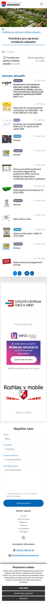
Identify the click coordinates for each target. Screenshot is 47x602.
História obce (23, 519)
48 (27, 273)
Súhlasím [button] (23, 588)
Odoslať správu (23, 503)
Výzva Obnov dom (22, 219)
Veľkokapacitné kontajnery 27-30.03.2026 (28, 191)
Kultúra (23, 525)
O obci (23, 516)
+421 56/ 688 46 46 (25, 550)
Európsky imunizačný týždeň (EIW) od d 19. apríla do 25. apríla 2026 (27, 126)
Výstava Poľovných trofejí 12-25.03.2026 (27, 234)
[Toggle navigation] (41, 4)
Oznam (17, 140)
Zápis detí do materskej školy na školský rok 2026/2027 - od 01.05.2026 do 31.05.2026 (27, 110)
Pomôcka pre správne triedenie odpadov (21, 32)
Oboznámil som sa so (21, 494)
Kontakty (23, 532)
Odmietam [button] (23, 598)
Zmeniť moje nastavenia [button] (23, 593)
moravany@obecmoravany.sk (25, 555)
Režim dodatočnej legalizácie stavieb (27, 263)
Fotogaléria (23, 529)
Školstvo (23, 522)
